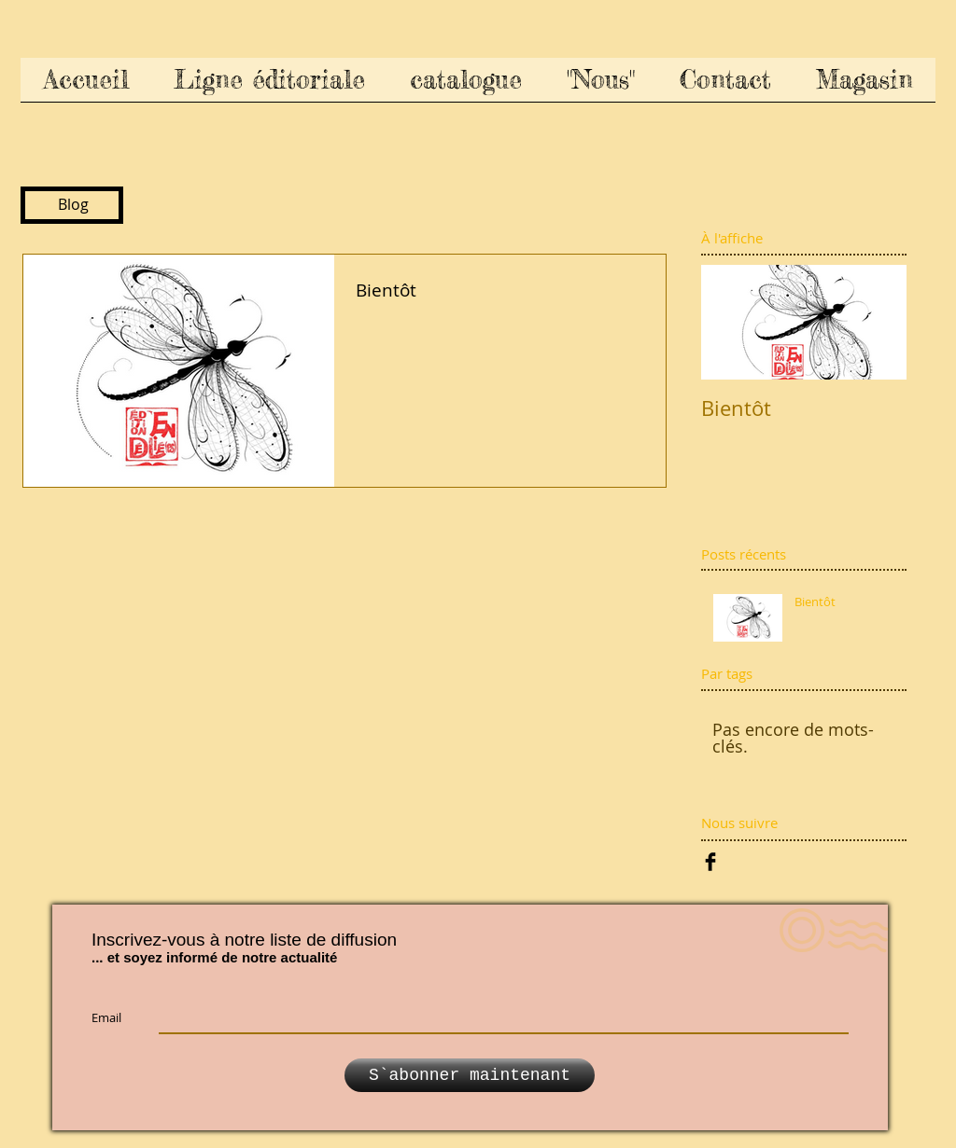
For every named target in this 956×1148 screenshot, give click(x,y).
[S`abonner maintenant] (469, 1075)
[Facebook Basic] (710, 861)
